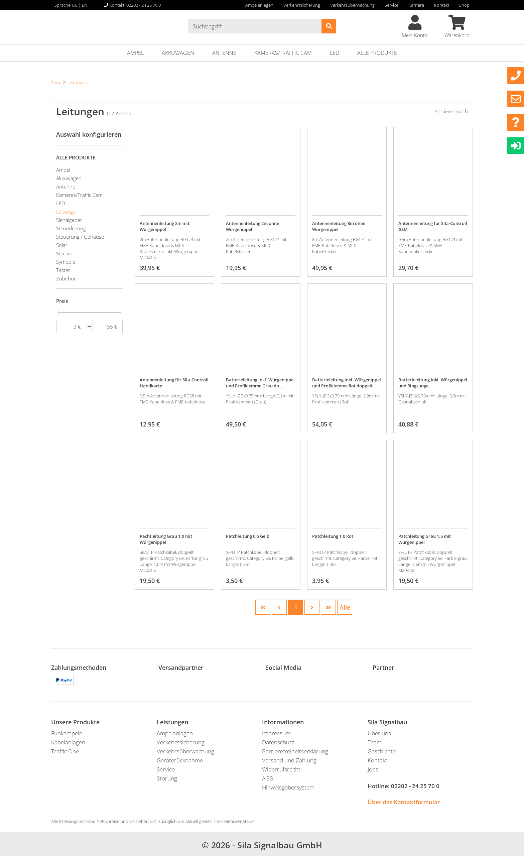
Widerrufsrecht (281, 769)
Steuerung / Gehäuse (80, 236)
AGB (267, 778)
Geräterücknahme (180, 760)
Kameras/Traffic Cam (283, 52)
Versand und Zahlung (289, 760)
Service (391, 5)
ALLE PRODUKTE (377, 52)
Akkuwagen (178, 52)
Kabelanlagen (68, 742)
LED (334, 52)
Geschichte (382, 751)
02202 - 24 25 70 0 (415, 786)
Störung (167, 778)
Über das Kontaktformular (404, 802)
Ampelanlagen (259, 5)
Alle (345, 607)
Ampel (135, 52)
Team (375, 742)
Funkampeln (67, 733)
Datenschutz (278, 742)
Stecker (64, 253)
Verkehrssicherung (301, 5)
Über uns (379, 733)
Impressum (276, 733)
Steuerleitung (71, 228)
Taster (63, 270)
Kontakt (441, 5)
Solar (62, 245)
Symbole (65, 261)
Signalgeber (69, 220)
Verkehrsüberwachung (352, 5)
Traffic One (65, 751)
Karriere (416, 5)
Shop (464, 5)
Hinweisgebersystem (288, 787)
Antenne (224, 52)
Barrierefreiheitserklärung (295, 751)
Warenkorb (457, 26)
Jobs (373, 769)
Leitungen (77, 83)
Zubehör (66, 278)
